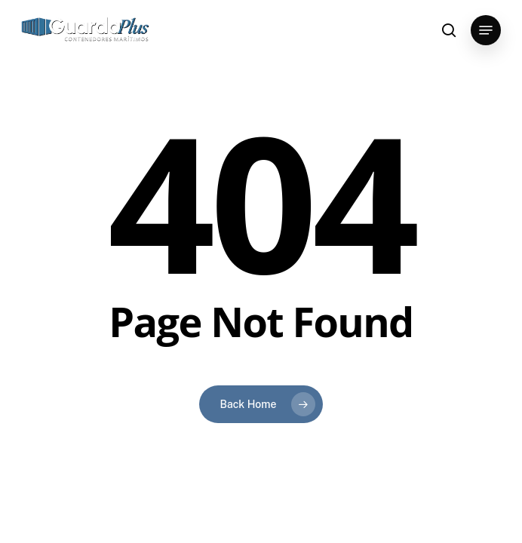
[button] (486, 30)
